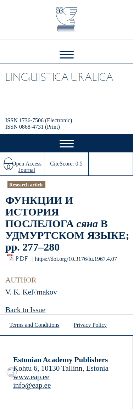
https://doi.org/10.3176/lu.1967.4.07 (76, 259)
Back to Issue (25, 310)
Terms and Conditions (34, 325)
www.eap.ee (31, 376)
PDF (22, 256)
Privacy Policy (90, 325)
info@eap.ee (32, 385)
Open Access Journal (26, 167)
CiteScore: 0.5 (66, 164)
